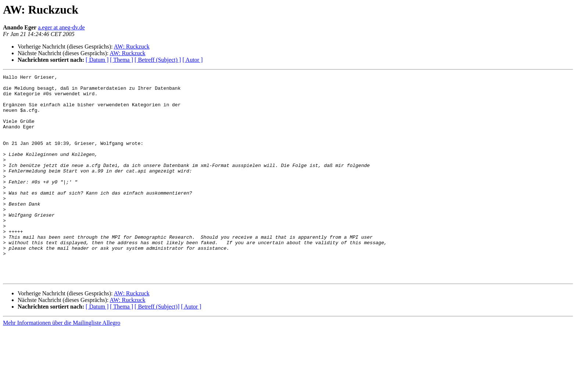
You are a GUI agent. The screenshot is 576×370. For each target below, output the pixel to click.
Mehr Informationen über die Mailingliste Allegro (61, 363)
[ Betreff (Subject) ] (157, 60)
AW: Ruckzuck (132, 46)
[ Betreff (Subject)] (156, 347)
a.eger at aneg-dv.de (61, 27)
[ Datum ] (97, 60)
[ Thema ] (121, 60)
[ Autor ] (193, 60)
